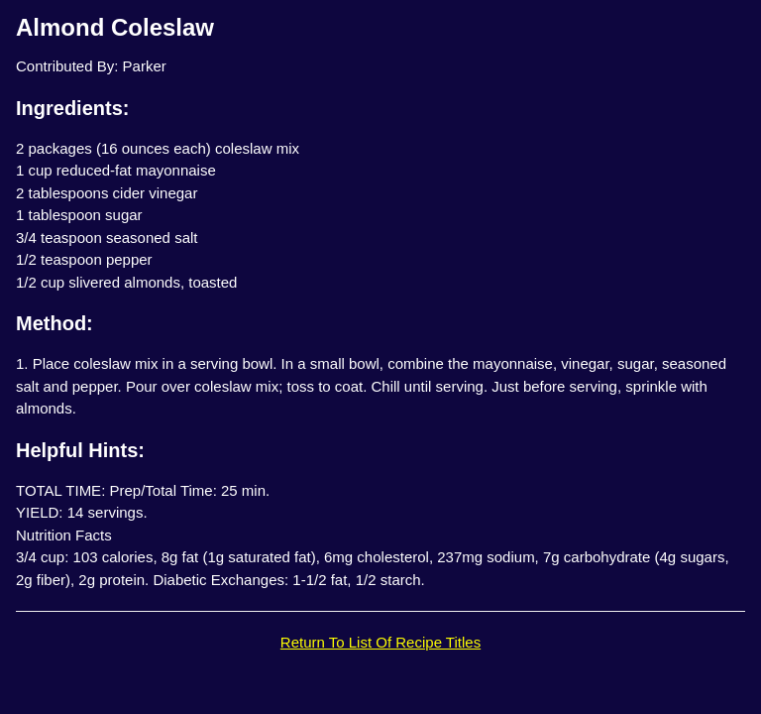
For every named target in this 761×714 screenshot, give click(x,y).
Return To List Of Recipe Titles (380, 642)
